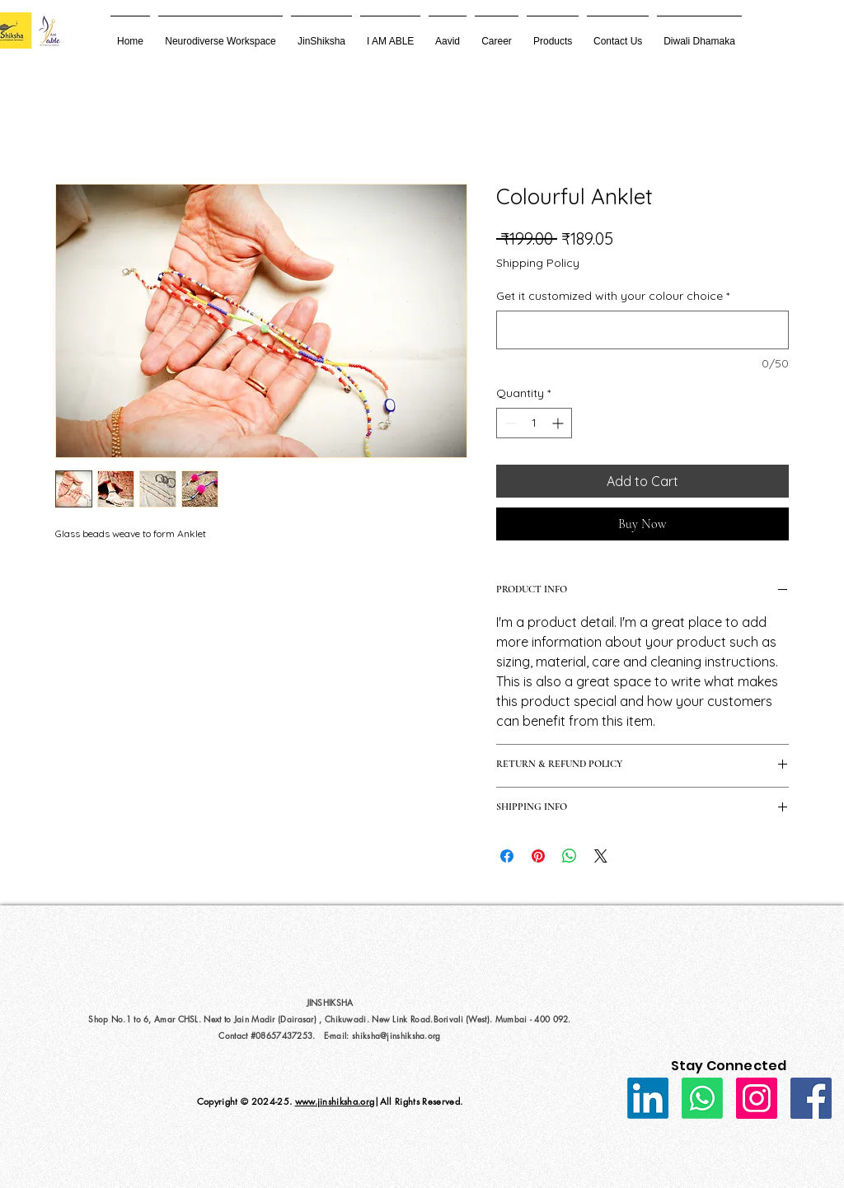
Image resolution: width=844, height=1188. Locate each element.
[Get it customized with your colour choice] (642, 330)
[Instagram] (756, 1098)
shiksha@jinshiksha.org (396, 1035)
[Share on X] (601, 856)
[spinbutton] (534, 423)
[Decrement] (509, 423)
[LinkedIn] (647, 1098)
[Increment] (559, 423)
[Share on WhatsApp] (569, 856)
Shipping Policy (537, 262)
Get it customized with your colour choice (612, 295)
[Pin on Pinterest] (538, 856)
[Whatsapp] (702, 1098)
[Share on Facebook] (507, 856)
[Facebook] (811, 1098)
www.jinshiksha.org (335, 1101)
